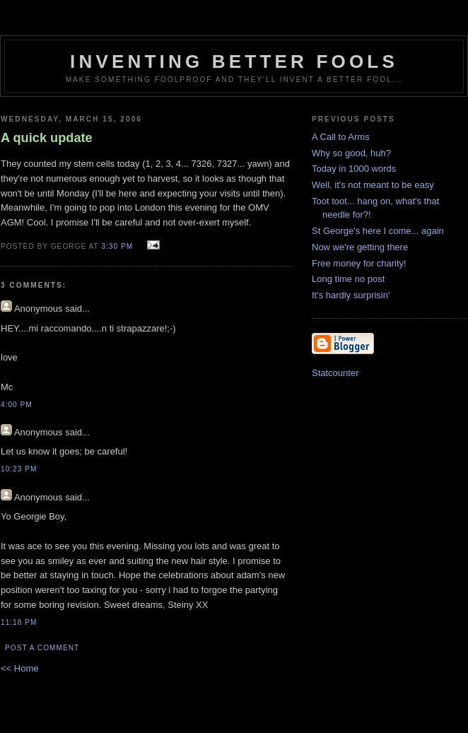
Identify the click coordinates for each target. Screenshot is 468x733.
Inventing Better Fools (234, 61)
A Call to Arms (341, 136)
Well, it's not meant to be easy (373, 185)
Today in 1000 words (354, 168)
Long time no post (348, 279)
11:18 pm (19, 622)
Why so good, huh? (351, 153)
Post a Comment (42, 648)
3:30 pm (117, 246)
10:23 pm (19, 469)
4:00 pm (17, 405)
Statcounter (335, 373)
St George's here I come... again (378, 230)
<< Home (19, 668)
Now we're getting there (360, 247)
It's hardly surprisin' (351, 295)
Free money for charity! (359, 263)
